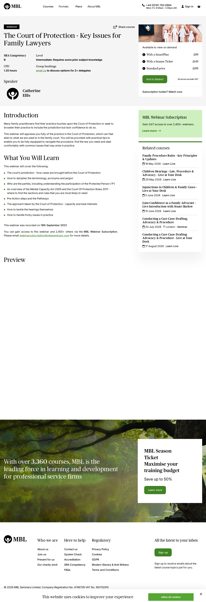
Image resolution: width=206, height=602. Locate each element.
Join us (41, 554)
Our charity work (47, 564)
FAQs (67, 569)
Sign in (189, 8)
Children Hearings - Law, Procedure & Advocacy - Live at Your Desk (168, 173)
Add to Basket (154, 79)
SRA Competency (15, 55)
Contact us (71, 549)
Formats (63, 8)
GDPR (95, 559)
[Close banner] (201, 581)
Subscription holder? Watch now (162, 91)
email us (41, 70)
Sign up (163, 552)
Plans (78, 8)
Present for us (46, 559)
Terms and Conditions (105, 569)
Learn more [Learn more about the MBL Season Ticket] (155, 490)
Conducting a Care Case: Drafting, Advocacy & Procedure (165, 220)
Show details (49, 594)
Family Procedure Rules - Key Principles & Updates (169, 157)
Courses (48, 8)
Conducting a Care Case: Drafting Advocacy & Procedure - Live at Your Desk (167, 238)
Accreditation (72, 559)
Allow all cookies (171, 584)
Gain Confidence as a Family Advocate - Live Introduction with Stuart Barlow (169, 204)
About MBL (94, 8)
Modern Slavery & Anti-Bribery (110, 564)
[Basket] (199, 8)
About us (42, 549)
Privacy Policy (100, 549)
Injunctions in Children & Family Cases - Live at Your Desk (169, 189)
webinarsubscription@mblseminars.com (44, 235)
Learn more (151, 130)
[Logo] (13, 8)
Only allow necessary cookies (171, 594)
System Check (73, 554)
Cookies (97, 554)
